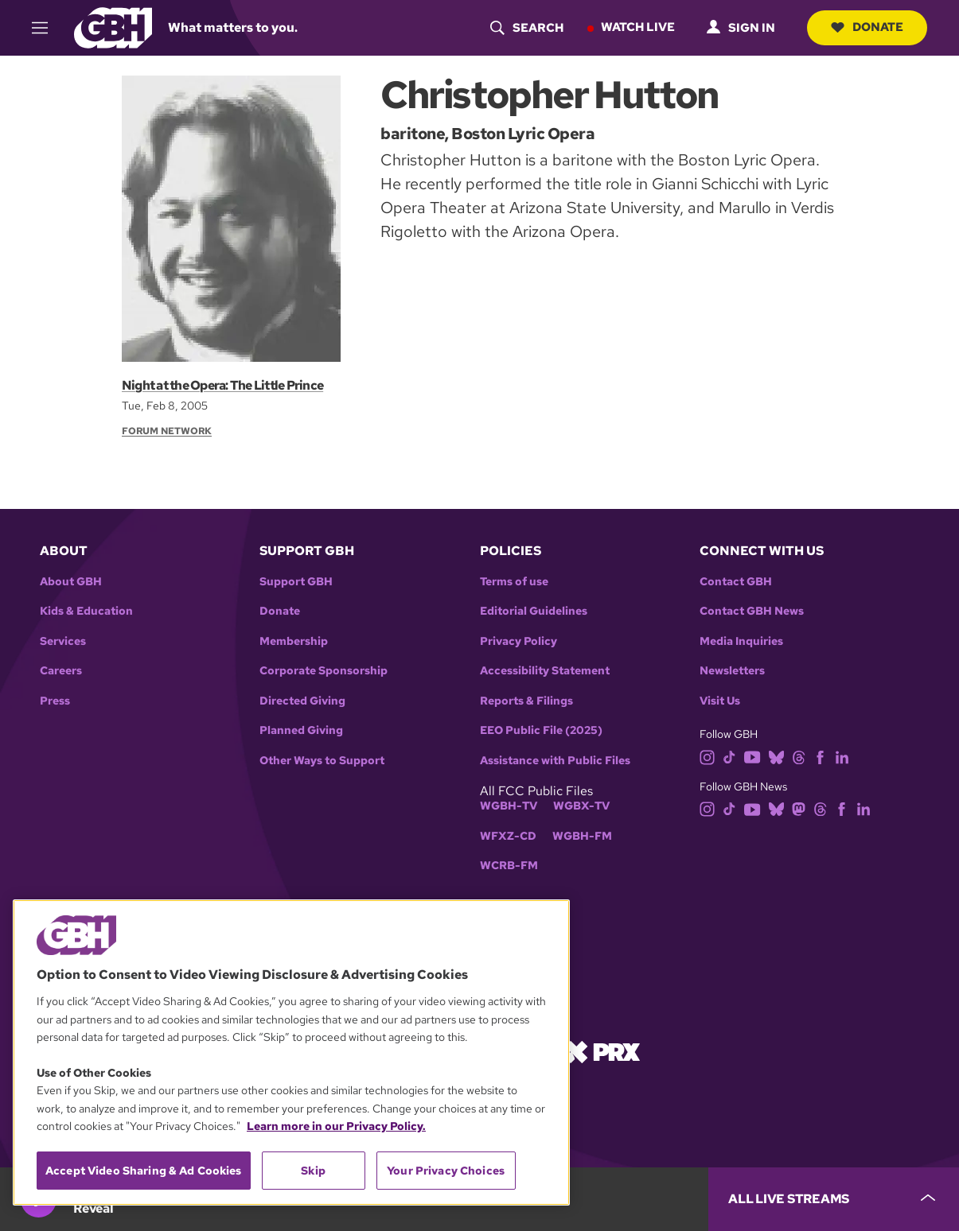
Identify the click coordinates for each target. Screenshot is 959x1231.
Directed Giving (302, 701)
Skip (313, 1170)
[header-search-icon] (526, 28)
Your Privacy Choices (446, 1170)
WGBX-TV (581, 806)
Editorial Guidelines (533, 611)
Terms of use (514, 581)
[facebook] (820, 756)
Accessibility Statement (545, 671)
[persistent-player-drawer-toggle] (833, 1199)
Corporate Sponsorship (323, 671)
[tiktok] (729, 756)
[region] (291, 1052)
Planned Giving (301, 730)
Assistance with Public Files (555, 760)
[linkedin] (842, 756)
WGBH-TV (508, 806)
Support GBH (296, 581)
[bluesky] (776, 756)
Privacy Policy (518, 641)
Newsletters (732, 671)
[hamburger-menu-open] (47, 28)
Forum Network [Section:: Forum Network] (167, 431)
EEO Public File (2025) (541, 730)
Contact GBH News (752, 611)
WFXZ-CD (508, 836)
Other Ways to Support (321, 760)
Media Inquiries (741, 641)
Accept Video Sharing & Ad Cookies (143, 1170)
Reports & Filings (526, 701)
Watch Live (638, 27)
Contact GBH (736, 581)
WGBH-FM (582, 836)
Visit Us (720, 701)
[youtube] (752, 756)
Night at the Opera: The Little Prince (222, 385)
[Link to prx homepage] (602, 1051)
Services (63, 641)
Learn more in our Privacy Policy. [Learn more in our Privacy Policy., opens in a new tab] (336, 1126)
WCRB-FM (509, 865)
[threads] (798, 756)
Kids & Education (86, 611)
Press (55, 701)
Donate (867, 27)
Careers (61, 671)
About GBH (71, 581)
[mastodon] (798, 808)
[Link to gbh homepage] (113, 26)
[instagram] (707, 756)
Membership (293, 641)
